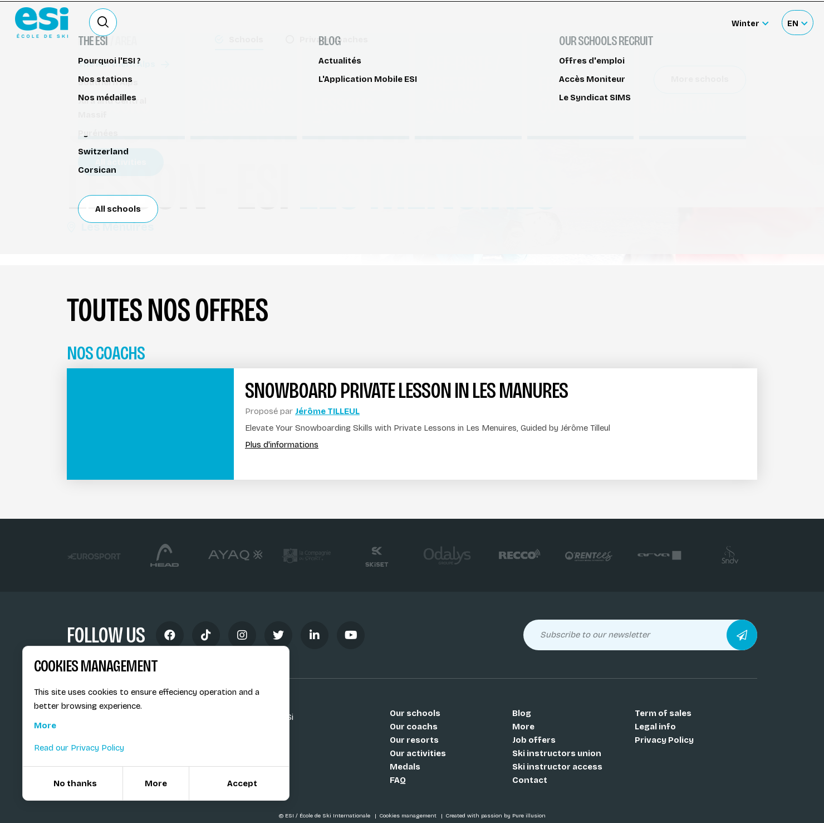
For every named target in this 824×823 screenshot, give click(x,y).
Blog (521, 713)
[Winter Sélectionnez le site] (750, 22)
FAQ (398, 780)
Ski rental (617, 22)
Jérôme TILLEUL (327, 411)
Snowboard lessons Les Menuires (143, 76)
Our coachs (414, 727)
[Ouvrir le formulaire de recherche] (103, 22)
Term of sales (663, 713)
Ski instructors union (556, 753)
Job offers (534, 740)
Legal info (655, 727)
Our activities (418, 753)
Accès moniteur (688, 23)
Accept (242, 783)
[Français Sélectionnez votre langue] (797, 22)
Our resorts (414, 740)
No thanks (75, 783)
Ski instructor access (557, 767)
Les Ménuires (110, 226)
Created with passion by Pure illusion (495, 815)
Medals (405, 767)
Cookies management (408, 815)
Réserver (663, 97)
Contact (529, 780)
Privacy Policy (664, 740)
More (523, 727)
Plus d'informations (281, 445)
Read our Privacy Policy (79, 748)
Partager (662, 129)
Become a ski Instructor (535, 22)
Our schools (415, 713)
